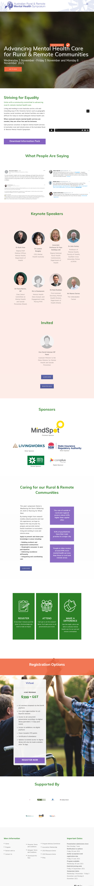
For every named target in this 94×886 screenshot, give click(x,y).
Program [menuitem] (7, 847)
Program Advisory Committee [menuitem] (51, 844)
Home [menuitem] (7, 844)
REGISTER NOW (47, 386)
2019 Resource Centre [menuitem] (49, 851)
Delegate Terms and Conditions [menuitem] (32, 851)
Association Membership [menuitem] (49, 847)
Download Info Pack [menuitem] (32, 857)
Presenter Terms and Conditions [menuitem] (33, 845)
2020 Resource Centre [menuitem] (49, 854)
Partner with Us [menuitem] (10, 851)
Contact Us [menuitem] (8, 854)
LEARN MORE (47, 377)
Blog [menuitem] (43, 858)
